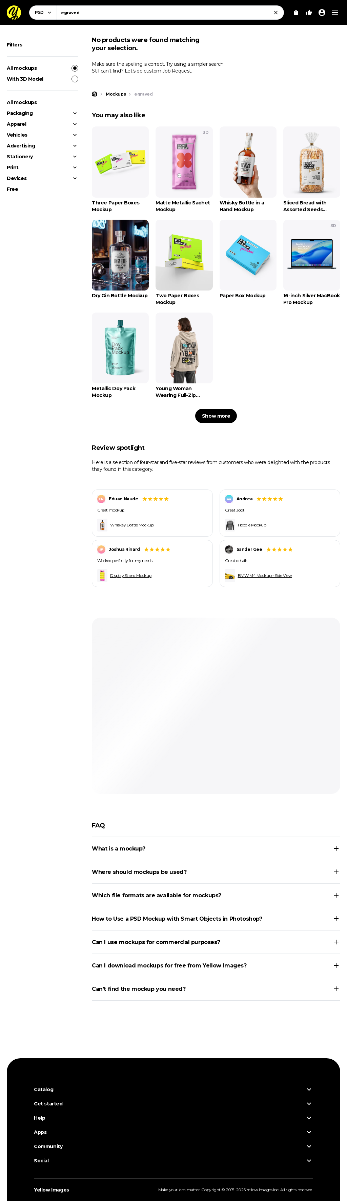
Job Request (176, 71)
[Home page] (94, 94)
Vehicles (17, 135)
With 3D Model (42, 79)
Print (13, 167)
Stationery (20, 157)
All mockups (42, 68)
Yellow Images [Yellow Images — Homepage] (51, 1190)
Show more (216, 416)
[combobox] (170, 12)
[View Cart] (296, 12)
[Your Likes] (309, 12)
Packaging (20, 113)
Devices (16, 178)
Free (12, 189)
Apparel (16, 124)
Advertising (21, 146)
